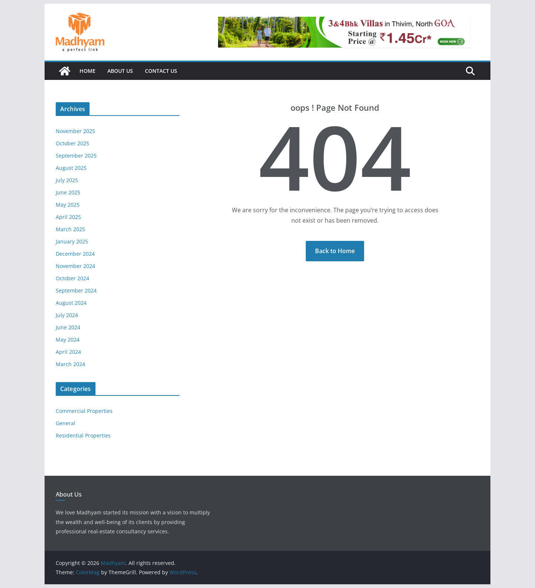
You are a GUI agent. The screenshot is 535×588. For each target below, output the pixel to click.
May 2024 (68, 339)
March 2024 (70, 364)
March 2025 (70, 229)
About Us (120, 70)
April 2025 (68, 216)
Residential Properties (83, 435)
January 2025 (72, 241)
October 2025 (72, 143)
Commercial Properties (84, 410)
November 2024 (75, 265)
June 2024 (68, 327)
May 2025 (68, 204)
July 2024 (67, 315)
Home (87, 70)
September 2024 (76, 290)
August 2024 (71, 302)
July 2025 (67, 180)
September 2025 (76, 155)
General (65, 423)
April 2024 (68, 351)
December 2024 (75, 253)
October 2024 (72, 278)
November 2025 (75, 131)
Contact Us (161, 70)
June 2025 (68, 192)
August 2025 (71, 167)
